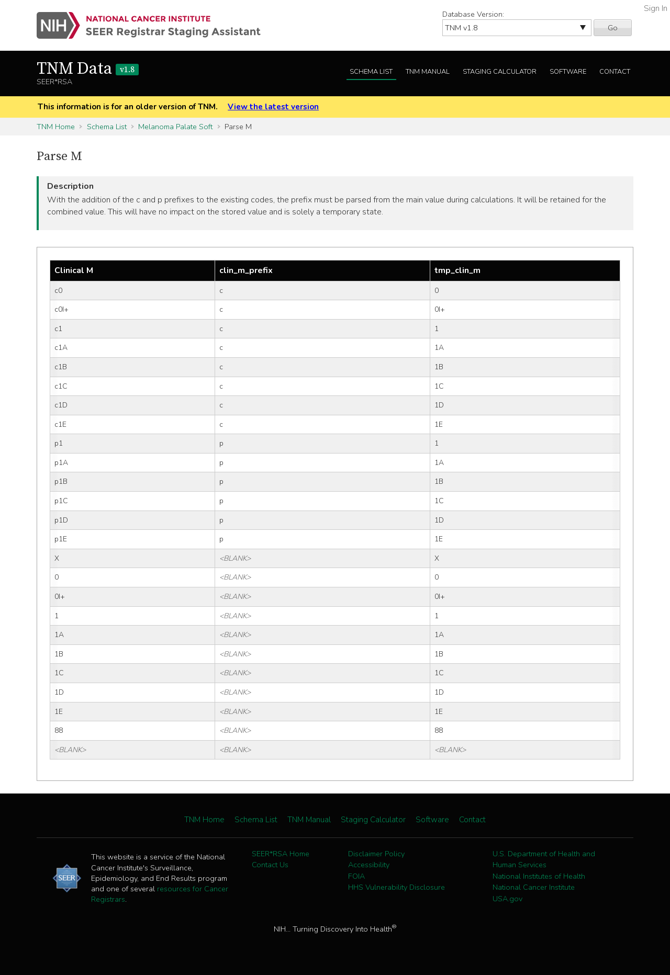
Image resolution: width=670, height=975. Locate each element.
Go (613, 27)
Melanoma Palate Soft (175, 126)
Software (568, 71)
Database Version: (473, 14)
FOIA (356, 876)
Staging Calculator (500, 71)
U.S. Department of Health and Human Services (544, 859)
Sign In (655, 8)
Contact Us (270, 864)
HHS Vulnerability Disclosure (396, 887)
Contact (614, 71)
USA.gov (507, 898)
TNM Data (88, 69)
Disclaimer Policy (376, 853)
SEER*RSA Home (280, 853)
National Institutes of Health (539, 876)
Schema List (371, 71)
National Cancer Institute (534, 887)
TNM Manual (428, 71)
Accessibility (368, 864)
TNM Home (56, 126)
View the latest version (273, 106)
